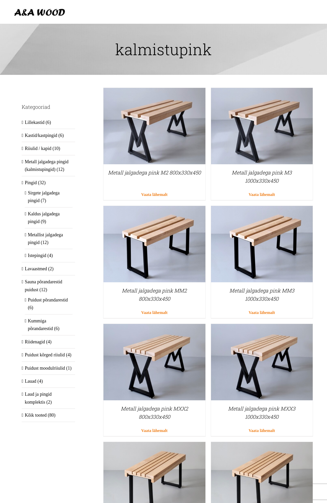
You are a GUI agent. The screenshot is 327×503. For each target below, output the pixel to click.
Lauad (30, 381)
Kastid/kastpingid (41, 135)
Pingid (31, 182)
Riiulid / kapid (38, 148)
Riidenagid (35, 341)
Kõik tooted (36, 415)
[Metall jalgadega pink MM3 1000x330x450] (262, 209)
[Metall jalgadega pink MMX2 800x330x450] (154, 445)
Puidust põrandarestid (48, 299)
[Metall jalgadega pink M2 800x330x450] (154, 91)
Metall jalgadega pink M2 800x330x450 (154, 172)
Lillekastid (34, 122)
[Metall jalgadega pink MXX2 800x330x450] (154, 327)
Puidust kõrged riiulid (45, 354)
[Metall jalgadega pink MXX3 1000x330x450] (262, 327)
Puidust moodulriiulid (45, 368)
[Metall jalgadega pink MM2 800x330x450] (154, 209)
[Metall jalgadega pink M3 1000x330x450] (262, 91)
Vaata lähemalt (154, 194)
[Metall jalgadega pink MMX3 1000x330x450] (262, 445)
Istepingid (37, 255)
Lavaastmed (36, 268)
